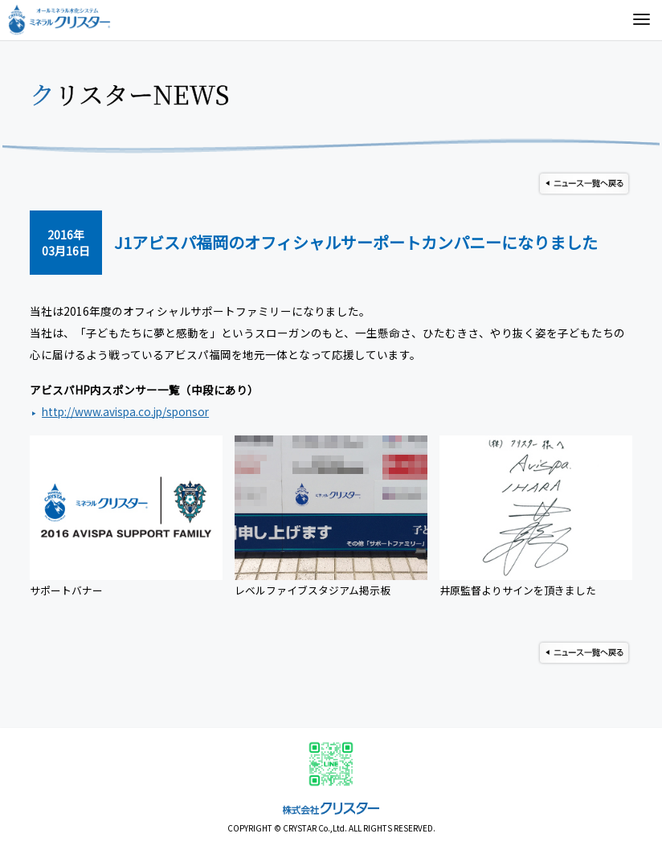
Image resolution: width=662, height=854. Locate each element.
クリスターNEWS (130, 94)
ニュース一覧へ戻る (584, 184)
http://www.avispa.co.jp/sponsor (125, 411)
